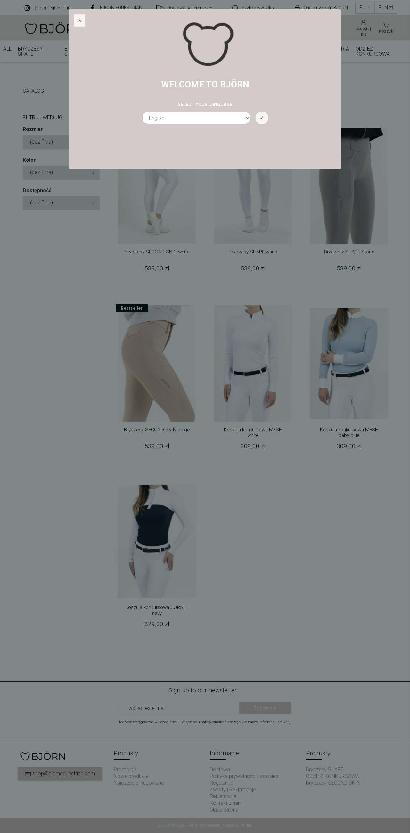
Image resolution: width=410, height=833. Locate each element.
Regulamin (221, 783)
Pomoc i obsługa (318, 27)
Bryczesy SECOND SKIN (87, 51)
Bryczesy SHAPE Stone (349, 252)
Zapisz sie (265, 708)
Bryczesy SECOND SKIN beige (157, 430)
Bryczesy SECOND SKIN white (157, 252)
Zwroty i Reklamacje (233, 790)
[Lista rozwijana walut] (385, 8)
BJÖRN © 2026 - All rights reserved (189, 825)
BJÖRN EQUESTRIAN (121, 7)
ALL (7, 49)
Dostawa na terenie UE (189, 7)
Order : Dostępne (165, 107)
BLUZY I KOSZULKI (234, 51)
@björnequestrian (52, 7)
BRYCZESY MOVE (190, 51)
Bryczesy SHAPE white (253, 252)
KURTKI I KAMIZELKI (283, 51)
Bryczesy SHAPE (30, 51)
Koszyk (386, 27)
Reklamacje (223, 796)
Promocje (125, 769)
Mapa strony (224, 810)
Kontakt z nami (226, 803)
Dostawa (220, 769)
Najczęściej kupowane (139, 783)
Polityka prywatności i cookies (244, 776)
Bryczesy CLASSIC (139, 51)
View (126, 107)
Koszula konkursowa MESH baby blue (349, 432)
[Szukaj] (189, 28)
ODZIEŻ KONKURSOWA (373, 51)
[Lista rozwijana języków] (364, 8)
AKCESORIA (335, 49)
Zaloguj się (363, 28)
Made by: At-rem (237, 825)
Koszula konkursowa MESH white (253, 432)
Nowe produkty (131, 776)
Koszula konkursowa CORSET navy (157, 610)
